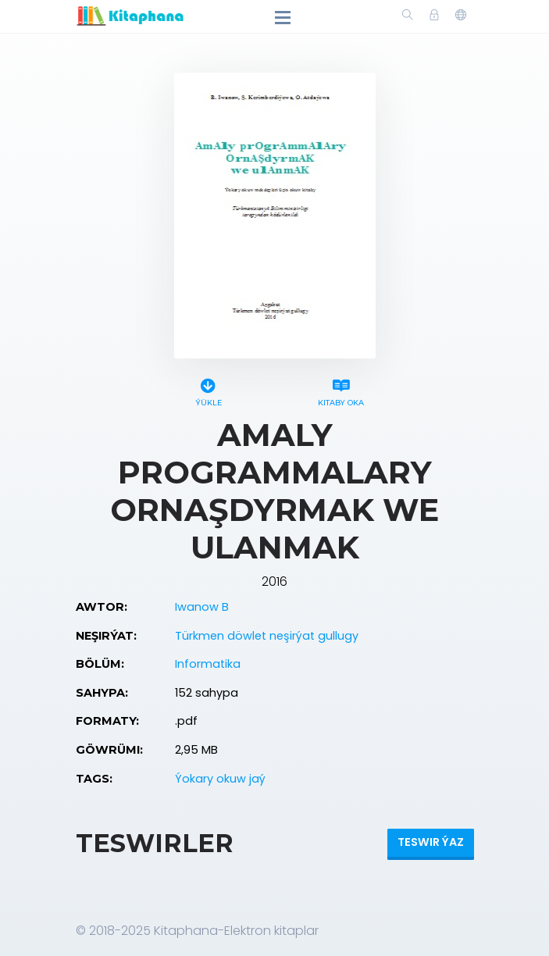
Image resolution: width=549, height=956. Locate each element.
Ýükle (208, 390)
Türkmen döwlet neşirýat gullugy (266, 636)
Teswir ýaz (430, 842)
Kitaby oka (341, 390)
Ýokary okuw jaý (220, 779)
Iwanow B (202, 607)
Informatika (208, 664)
